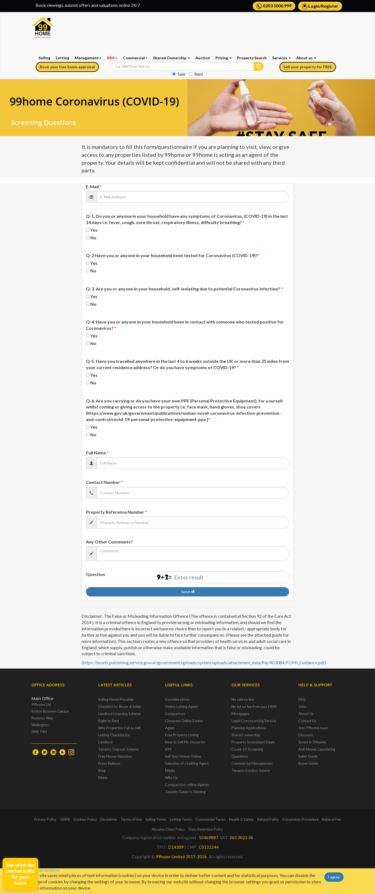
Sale (178, 74)
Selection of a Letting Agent (187, 763)
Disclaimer (108, 819)
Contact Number (104, 482)
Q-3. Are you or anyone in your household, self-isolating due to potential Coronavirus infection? (184, 288)
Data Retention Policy (206, 829)
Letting (62, 57)
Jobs (302, 706)
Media (170, 770)
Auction (202, 57)
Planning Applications (249, 728)
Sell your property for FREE (307, 66)
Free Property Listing (181, 735)
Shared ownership (246, 735)
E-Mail (94, 186)
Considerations (177, 699)
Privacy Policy (45, 819)
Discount (305, 735)
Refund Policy (268, 819)
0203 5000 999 (274, 6)
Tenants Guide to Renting (185, 792)
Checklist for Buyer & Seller (119, 706)
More (102, 777)
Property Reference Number (116, 511)
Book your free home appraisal (67, 66)
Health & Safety (241, 819)
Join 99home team (313, 728)
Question (95, 574)
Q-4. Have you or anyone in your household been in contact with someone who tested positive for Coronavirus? (185, 325)
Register (329, 5)
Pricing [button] (223, 57)
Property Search (252, 57)
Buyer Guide (308, 763)
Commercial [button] (135, 57)
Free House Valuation (115, 756)
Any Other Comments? (109, 541)
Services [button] (281, 57)
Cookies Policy (85, 819)
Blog (101, 770)
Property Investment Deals (253, 742)
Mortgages (240, 713)
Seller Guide (308, 756)
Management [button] (88, 57)
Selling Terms (155, 819)
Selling (44, 57)
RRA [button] (112, 57)
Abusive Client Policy (168, 829)
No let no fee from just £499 (254, 706)
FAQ (301, 699)
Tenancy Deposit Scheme (118, 749)
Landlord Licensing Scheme (119, 713)
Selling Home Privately (116, 699)
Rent (196, 74)
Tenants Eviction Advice (251, 770)
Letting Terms (181, 819)
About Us (305, 713)
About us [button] (306, 57)
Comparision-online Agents (187, 785)
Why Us (171, 777)
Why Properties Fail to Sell (119, 728)
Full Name (97, 452)
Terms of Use (131, 819)
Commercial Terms (210, 819)
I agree (334, 877)
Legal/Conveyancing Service (254, 721)
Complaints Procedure (300, 819)
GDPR (65, 819)
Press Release (109, 763)
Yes (93, 230)
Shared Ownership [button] (171, 57)
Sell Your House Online (183, 756)
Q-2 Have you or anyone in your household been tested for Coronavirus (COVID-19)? (173, 255)
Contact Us (307, 721)
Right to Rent (108, 721)
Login (313, 5)
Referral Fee (331, 819)
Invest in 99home (312, 742)
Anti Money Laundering (316, 749)
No (93, 237)
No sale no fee (243, 699)
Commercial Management (252, 763)
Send (187, 591)
